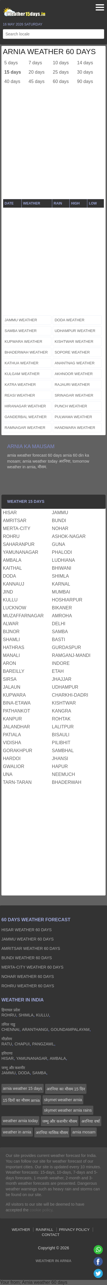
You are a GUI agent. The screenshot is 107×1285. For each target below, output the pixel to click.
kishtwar (64, 703)
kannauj (13, 584)
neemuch (63, 774)
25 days (61, 72)
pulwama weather (73, 417)
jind (8, 592)
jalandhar (16, 726)
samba (60, 631)
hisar (10, 512)
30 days (85, 72)
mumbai (61, 592)
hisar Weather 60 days (26, 929)
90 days (85, 81)
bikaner (62, 607)
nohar (60, 528)
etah (58, 671)
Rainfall (44, 1229)
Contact (51, 1235)
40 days (12, 81)
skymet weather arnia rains (68, 1110)
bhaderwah (66, 782)
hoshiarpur (67, 599)
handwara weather (74, 428)
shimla (60, 576)
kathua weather (22, 363)
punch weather (70, 406)
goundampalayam (70, 1029)
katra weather (20, 384)
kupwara (14, 695)
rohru (11, 536)
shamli (11, 639)
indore (61, 663)
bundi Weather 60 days (26, 958)
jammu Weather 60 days (27, 939)
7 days (35, 62)
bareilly (13, 671)
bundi (59, 520)
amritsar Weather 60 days (30, 948)
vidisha (12, 742)
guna (58, 544)
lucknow (14, 607)
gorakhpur (17, 750)
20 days (37, 72)
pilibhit (61, 742)
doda (9, 576)
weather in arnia (17, 1132)
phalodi (62, 552)
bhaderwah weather (26, 352)
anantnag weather (74, 363)
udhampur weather (74, 331)
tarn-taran (17, 782)
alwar (11, 623)
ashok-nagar (69, 536)
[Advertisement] (53, 146)
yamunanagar (20, 552)
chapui (22, 1044)
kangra (61, 711)
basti (58, 639)
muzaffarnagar (23, 615)
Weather (21, 1229)
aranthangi (35, 1029)
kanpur (12, 718)
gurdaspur (66, 647)
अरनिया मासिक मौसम (52, 1132)
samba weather (21, 331)
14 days (85, 62)
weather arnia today (20, 1120)
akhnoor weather (73, 374)
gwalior (13, 766)
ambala (12, 560)
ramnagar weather (25, 428)
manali (11, 655)
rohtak (61, 718)
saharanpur (19, 544)
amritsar (15, 520)
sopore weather (72, 352)
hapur (60, 766)
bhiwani (61, 568)
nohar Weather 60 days (27, 976)
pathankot (16, 711)
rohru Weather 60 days (27, 986)
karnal (61, 584)
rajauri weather (72, 384)
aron (9, 663)
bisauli (60, 734)
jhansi (60, 758)
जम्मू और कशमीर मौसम (59, 1121)
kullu (10, 599)
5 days (11, 62)
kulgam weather (22, 374)
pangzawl (43, 1044)
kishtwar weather (73, 341)
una (8, 774)
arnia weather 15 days (22, 1088)
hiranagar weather (25, 406)
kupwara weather (23, 341)
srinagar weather (73, 395)
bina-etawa (17, 703)
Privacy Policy (74, 1229)
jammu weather (21, 320)
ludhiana (63, 560)
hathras (13, 647)
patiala (12, 734)
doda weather (69, 320)
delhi (58, 623)
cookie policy (41, 1210)
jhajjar (61, 679)
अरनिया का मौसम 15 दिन (66, 1089)
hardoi (12, 758)
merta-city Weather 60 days (32, 967)
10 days (61, 62)
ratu (6, 1044)
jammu (60, 512)
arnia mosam (83, 1132)
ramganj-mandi (71, 655)
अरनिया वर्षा (90, 1121)
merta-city (16, 528)
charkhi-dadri (70, 695)
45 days (37, 81)
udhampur (65, 687)
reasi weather (20, 395)
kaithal (12, 568)
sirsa (10, 679)
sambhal (63, 750)
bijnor (11, 631)
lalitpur (63, 726)
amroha (62, 615)
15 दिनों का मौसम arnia (21, 1100)
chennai (10, 1029)
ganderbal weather (26, 417)
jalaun (11, 687)
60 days (61, 81)
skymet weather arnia (63, 1099)
